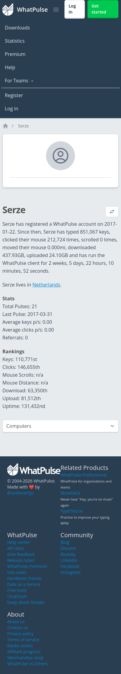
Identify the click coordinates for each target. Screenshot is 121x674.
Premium (15, 54)
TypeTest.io (71, 511)
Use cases (16, 572)
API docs (15, 548)
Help (10, 67)
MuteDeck (70, 493)
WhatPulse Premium (27, 566)
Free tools (16, 590)
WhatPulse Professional (83, 475)
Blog (64, 542)
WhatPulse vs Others (27, 663)
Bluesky (68, 554)
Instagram (70, 572)
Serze (23, 126)
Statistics (15, 41)
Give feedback (21, 554)
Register (14, 95)
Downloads (17, 27)
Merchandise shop (25, 657)
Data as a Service (23, 584)
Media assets (20, 645)
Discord (68, 548)
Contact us (17, 627)
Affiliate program (23, 651)
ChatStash (17, 596)
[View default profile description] (112, 212)
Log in (11, 108)
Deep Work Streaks (26, 602)
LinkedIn (68, 560)
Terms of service (23, 639)
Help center (18, 542)
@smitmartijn (20, 493)
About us (16, 621)
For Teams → (19, 80)
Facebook (69, 566)
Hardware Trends (24, 578)
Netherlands (46, 284)
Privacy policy (20, 633)
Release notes (20, 560)
